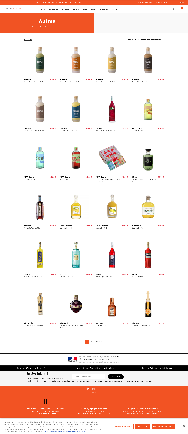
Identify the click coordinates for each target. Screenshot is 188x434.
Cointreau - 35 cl (101, 325)
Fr (180, 2)
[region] (94, 426)
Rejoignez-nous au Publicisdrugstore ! (142, 409)
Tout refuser (143, 426)
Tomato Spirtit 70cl (66, 179)
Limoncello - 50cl (66, 228)
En (183, 2)
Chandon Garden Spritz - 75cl (142, 325)
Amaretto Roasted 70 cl (32, 228)
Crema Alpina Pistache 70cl (33, 82)
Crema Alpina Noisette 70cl (69, 82)
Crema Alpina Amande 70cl (105, 82)
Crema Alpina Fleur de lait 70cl (34, 130)
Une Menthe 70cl (29, 179)
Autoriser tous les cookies (163, 426)
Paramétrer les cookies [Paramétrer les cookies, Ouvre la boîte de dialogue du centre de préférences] (123, 426)
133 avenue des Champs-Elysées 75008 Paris (45, 409)
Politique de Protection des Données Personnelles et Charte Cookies (128, 381)
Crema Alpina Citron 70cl (68, 130)
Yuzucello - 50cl (101, 228)
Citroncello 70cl (137, 130)
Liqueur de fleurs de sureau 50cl (35, 325)
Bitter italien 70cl (138, 277)
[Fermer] (184, 426)
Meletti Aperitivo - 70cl (104, 277)
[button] (145, 2)
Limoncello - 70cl (137, 228)
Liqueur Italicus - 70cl (67, 277)
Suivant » (98, 342)
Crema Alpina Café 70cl (140, 82)
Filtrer (27, 39)
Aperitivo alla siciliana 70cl (33, 277)
